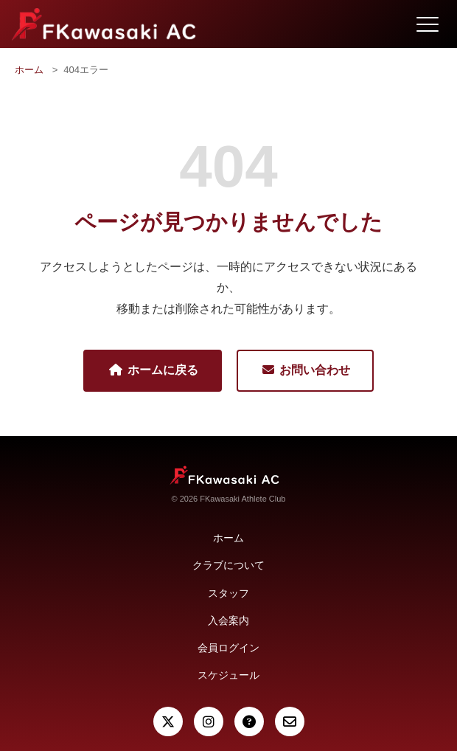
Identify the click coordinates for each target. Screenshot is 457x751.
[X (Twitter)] (168, 721)
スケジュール (228, 675)
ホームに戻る (152, 370)
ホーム (29, 69)
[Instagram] (208, 721)
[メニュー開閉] (427, 24)
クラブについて (228, 565)
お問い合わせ (305, 370)
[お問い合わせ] (289, 721)
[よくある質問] (249, 721)
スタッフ (228, 593)
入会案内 (228, 620)
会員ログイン (228, 648)
